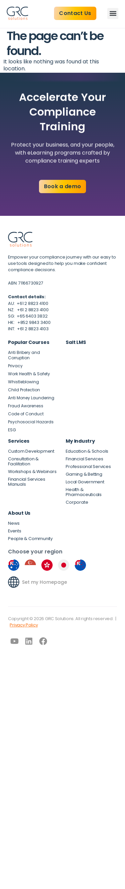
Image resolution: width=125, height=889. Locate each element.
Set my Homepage (44, 582)
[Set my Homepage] (13, 582)
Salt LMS (76, 342)
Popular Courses (28, 342)
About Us (19, 513)
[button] (112, 13)
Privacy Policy (24, 625)
